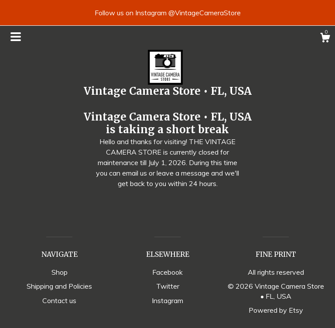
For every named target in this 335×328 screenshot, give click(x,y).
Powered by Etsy (276, 310)
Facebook (167, 272)
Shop (59, 272)
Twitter (167, 286)
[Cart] (325, 38)
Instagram (167, 300)
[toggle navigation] (15, 36)
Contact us (59, 300)
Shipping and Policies (59, 286)
